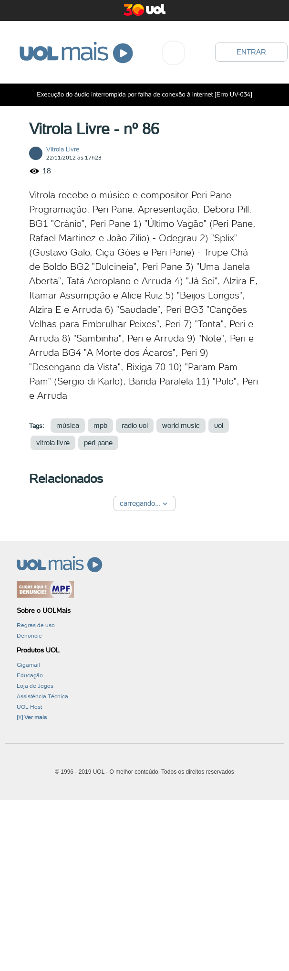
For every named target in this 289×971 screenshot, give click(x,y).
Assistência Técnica (42, 696)
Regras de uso (36, 625)
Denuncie (29, 635)
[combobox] (173, 53)
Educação (30, 675)
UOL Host (29, 707)
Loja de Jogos (35, 686)
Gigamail (28, 665)
